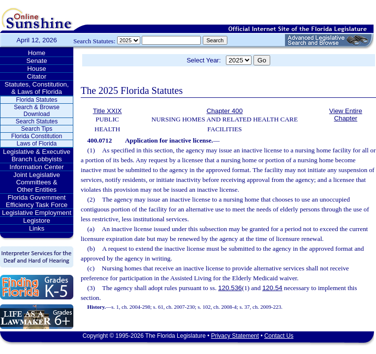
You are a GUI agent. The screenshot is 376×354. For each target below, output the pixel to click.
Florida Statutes (36, 99)
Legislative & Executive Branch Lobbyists (36, 155)
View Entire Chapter (345, 114)
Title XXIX (107, 111)
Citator (36, 76)
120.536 (230, 288)
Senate (36, 60)
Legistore (36, 220)
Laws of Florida (37, 143)
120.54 (272, 288)
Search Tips (36, 128)
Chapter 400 (225, 111)
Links (36, 228)
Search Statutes (37, 121)
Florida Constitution (36, 136)
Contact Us (278, 335)
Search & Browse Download (37, 111)
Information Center (36, 167)
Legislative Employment (36, 212)
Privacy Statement (235, 335)
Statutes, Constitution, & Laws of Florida (36, 88)
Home (37, 53)
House (36, 68)
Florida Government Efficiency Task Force (36, 201)
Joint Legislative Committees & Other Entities (36, 182)
